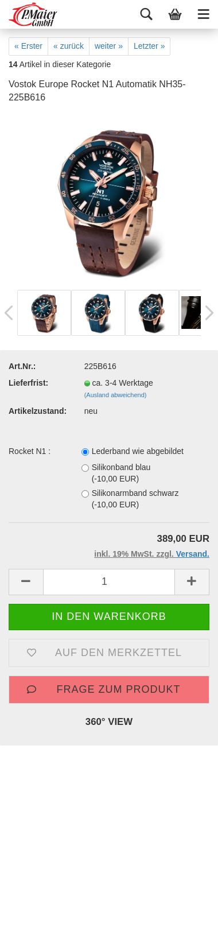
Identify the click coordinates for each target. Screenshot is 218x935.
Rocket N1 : (29, 451)
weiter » (109, 46)
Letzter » (149, 46)
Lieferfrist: (28, 382)
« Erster (28, 46)
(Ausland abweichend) (115, 394)
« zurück (68, 46)
